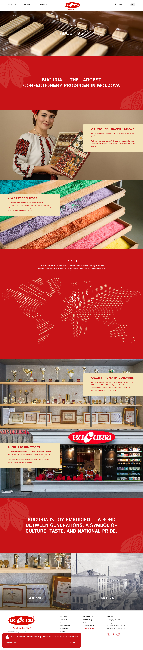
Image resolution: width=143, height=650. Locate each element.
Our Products (65, 626)
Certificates (64, 629)
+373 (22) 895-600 (113, 620)
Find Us (43, 4)
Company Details (88, 629)
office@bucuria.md (113, 623)
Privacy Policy (87, 620)
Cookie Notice (87, 623)
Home (10, 16)
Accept (71, 643)
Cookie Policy (10, 642)
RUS (126, 5)
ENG (132, 5)
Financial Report (88, 626)
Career (62, 632)
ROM (120, 5)
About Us (12, 4)
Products (28, 4)
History (62, 623)
